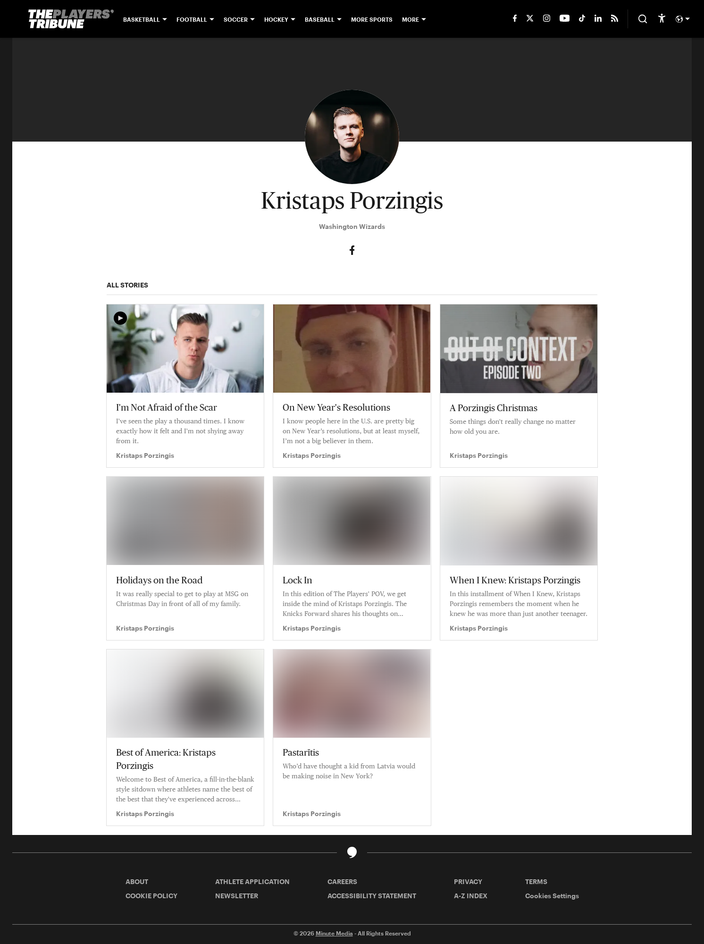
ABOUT (137, 881)
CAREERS (342, 881)
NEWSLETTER (236, 896)
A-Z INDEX (470, 896)
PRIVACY (468, 881)
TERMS (536, 881)
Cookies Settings (552, 896)
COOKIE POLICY (151, 896)
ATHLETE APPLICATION (252, 881)
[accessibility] (661, 19)
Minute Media (334, 933)
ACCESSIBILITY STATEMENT (371, 896)
